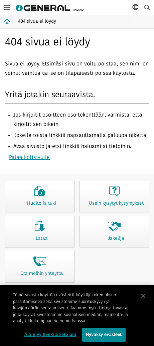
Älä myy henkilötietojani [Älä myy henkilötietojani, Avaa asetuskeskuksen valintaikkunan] (50, 337)
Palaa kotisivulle (29, 157)
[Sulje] (143, 298)
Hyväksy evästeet (104, 337)
